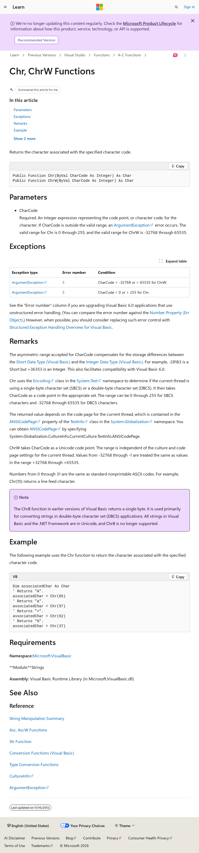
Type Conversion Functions (33, 764)
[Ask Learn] (175, 55)
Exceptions (22, 116)
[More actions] (185, 55)
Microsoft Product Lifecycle (149, 23)
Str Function (20, 741)
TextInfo (77, 421)
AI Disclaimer (14, 837)
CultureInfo (19, 776)
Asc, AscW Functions (28, 729)
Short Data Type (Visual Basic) (43, 361)
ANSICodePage (23, 421)
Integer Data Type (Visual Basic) (114, 361)
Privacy (112, 837)
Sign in (189, 6)
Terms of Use (14, 845)
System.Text (87, 380)
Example (20, 130)
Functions (102, 54)
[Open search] (176, 7)
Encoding (41, 380)
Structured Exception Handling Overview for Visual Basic (60, 327)
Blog (69, 837)
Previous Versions (42, 54)
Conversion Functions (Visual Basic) (41, 753)
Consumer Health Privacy (148, 837)
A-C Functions (129, 54)
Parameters (23, 109)
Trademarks (40, 845)
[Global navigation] (5, 7)
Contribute (91, 837)
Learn (14, 54)
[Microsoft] (99, 7)
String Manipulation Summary (36, 718)
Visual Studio (74, 54)
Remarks (20, 123)
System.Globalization (130, 421)
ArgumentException (132, 225)
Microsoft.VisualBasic (52, 655)
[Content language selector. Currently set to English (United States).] (28, 826)
